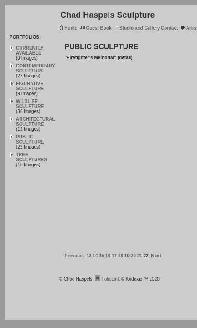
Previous (74, 255)
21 (139, 255)
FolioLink (111, 279)
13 (88, 255)
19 (127, 255)
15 (101, 255)
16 (107, 255)
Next (156, 255)
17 (114, 255)
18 (120, 255)
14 (95, 255)
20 (133, 255)
